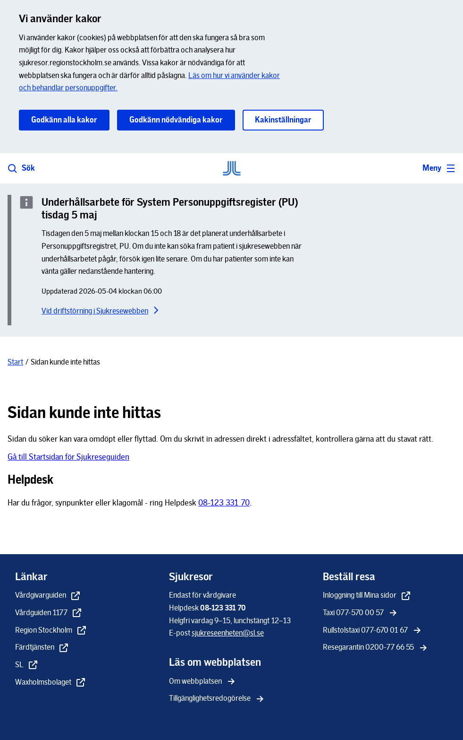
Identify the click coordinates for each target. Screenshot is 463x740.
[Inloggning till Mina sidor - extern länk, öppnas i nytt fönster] (367, 596)
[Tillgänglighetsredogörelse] (217, 699)
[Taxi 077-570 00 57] (361, 613)
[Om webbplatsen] (203, 682)
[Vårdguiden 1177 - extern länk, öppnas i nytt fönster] (49, 613)
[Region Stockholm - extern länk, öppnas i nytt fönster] (51, 631)
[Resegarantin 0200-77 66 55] (376, 648)
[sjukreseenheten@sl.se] (228, 632)
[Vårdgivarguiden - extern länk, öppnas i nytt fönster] (48, 596)
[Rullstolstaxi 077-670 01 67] (373, 631)
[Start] (15, 362)
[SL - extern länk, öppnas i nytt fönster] (27, 665)
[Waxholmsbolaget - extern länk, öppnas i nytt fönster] (50, 683)
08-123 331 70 (224, 502)
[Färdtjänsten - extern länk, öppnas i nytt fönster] (42, 648)
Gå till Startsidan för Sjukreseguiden (68, 456)
